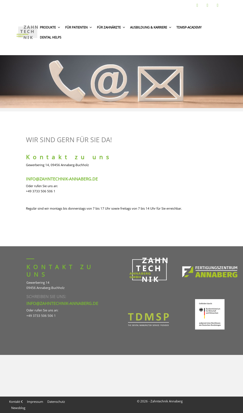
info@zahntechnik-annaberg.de (62, 179)
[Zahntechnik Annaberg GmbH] (27, 32)
